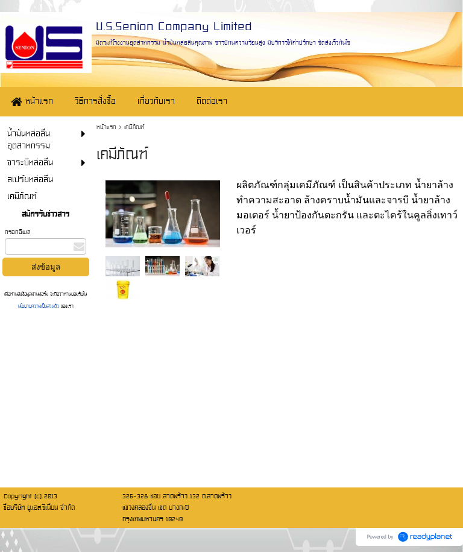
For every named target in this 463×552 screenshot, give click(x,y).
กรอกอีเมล (18, 231)
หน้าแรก (106, 127)
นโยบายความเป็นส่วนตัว (39, 306)
